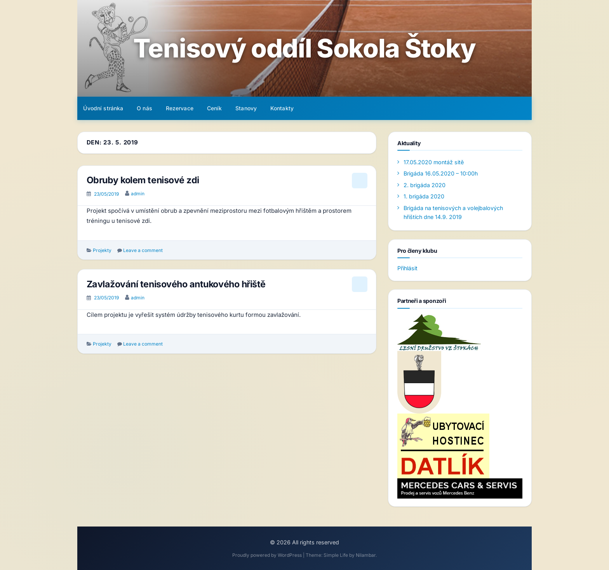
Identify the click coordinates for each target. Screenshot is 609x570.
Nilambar (366, 555)
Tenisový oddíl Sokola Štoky (304, 48)
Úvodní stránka (103, 108)
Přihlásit (407, 268)
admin (137, 193)
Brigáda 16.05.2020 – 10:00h (441, 173)
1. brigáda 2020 (424, 196)
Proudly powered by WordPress (267, 555)
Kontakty (282, 108)
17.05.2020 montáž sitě (434, 162)
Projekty (102, 250)
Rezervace (179, 108)
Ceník (214, 108)
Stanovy (246, 108)
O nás (144, 108)
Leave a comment (143, 250)
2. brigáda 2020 (424, 185)
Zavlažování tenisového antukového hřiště (176, 284)
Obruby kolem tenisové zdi (143, 180)
